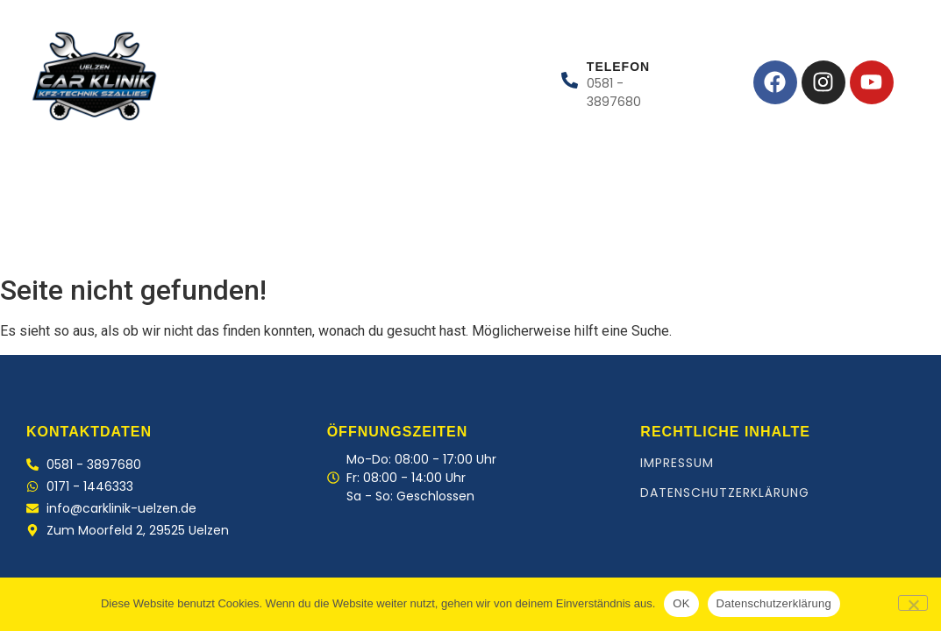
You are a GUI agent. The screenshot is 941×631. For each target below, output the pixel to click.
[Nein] (913, 603)
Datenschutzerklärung (724, 492)
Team (219, 228)
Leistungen (130, 228)
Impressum (677, 462)
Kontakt (301, 228)
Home (35, 228)
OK (681, 603)
